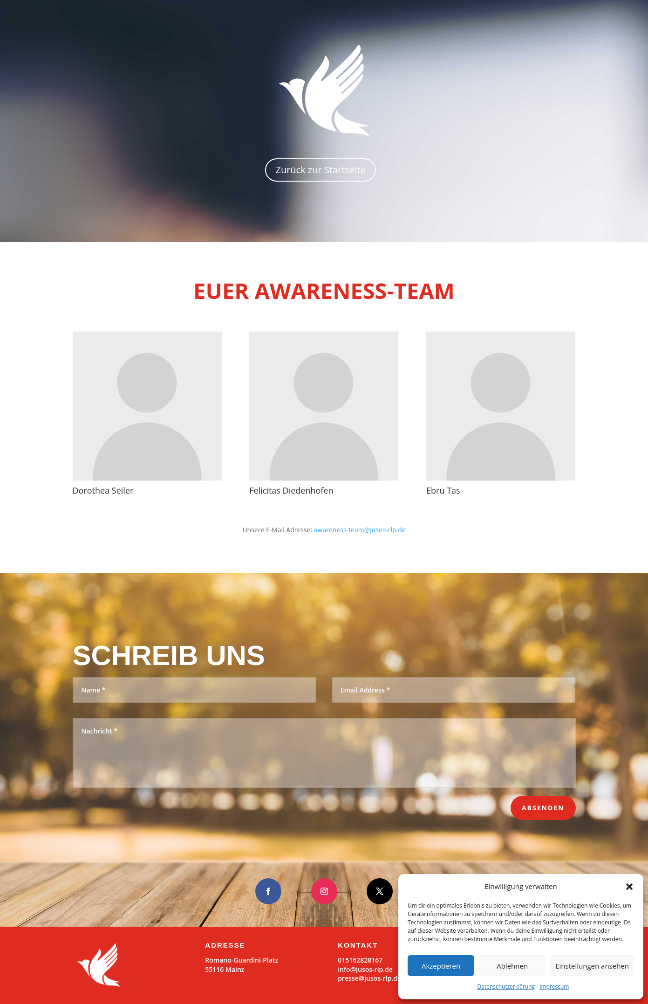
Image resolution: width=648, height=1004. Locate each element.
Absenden (543, 807)
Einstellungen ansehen (592, 965)
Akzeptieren (441, 965)
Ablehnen (512, 965)
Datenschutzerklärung (506, 986)
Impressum (554, 986)
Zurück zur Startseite (320, 169)
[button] (629, 886)
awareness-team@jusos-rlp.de (360, 529)
